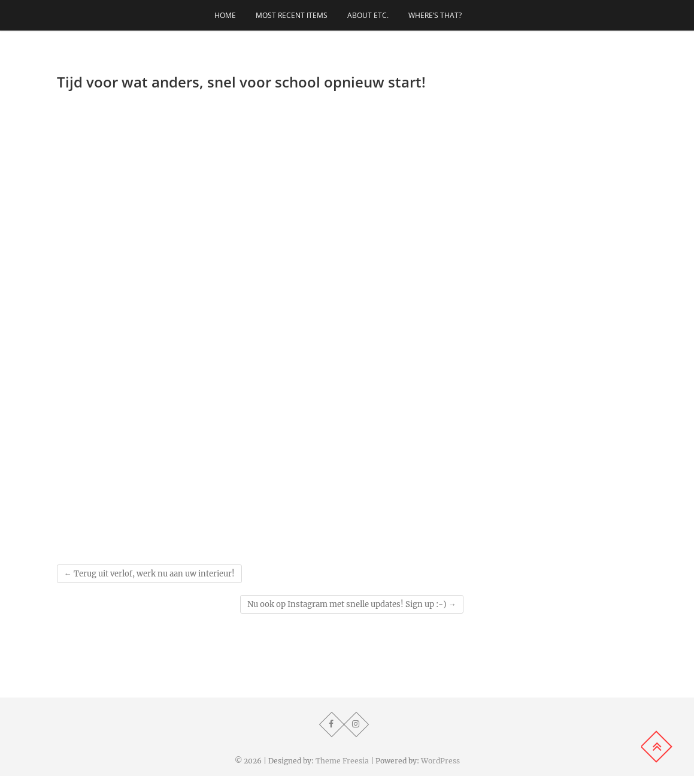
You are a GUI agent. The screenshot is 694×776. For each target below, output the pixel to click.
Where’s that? (435, 15)
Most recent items (292, 15)
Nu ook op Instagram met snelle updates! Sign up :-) (351, 604)
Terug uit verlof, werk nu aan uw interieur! (149, 574)
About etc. (368, 15)
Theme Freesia (342, 760)
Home (225, 15)
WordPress (440, 760)
